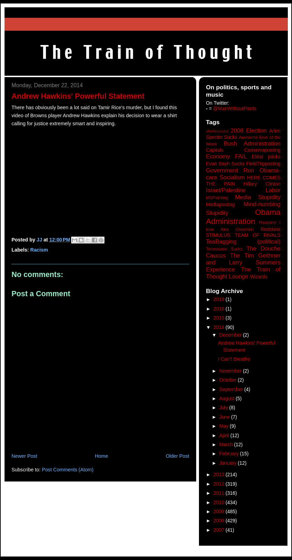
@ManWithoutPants (234, 108)
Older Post (177, 456)
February (229, 453)
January (228, 463)
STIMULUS (218, 235)
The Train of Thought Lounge (243, 273)
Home (101, 456)
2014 (220, 327)
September (231, 389)
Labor (273, 190)
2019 (220, 299)
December (231, 335)
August (227, 398)
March (226, 444)
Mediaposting (220, 204)
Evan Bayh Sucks (225, 163)
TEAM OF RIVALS (258, 235)
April (224, 435)
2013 (220, 474)
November (231, 371)
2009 (220, 511)
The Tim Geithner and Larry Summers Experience (243, 262)
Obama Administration (243, 217)
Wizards (258, 276)
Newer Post (24, 456)
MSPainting (217, 197)
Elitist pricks (266, 156)
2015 (220, 318)
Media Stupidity (258, 197)
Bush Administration (252, 143)
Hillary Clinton (262, 184)
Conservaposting (262, 150)
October (228, 380)
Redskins (271, 229)
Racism (39, 250)
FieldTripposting (263, 163)
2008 (220, 520)
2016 (220, 309)
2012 (220, 484)
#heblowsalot (217, 131)
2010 (220, 502)
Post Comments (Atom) (67, 469)
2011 (220, 493)
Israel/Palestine (226, 190)
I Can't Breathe (234, 359)
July (224, 407)
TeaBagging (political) (243, 241)
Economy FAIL (226, 156)
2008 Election (249, 130)
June (225, 417)
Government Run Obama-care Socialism (243, 174)
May (224, 426)
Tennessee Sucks (224, 249)
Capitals (214, 150)
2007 (220, 530)
